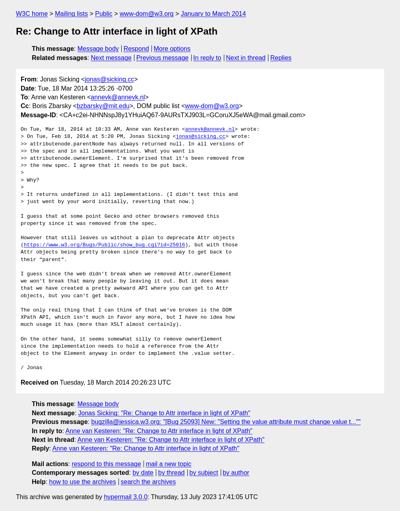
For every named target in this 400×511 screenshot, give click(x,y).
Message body (98, 48)
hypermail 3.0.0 (125, 497)
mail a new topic (169, 464)
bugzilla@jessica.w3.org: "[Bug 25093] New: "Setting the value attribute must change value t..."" (226, 421)
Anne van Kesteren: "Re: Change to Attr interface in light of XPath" (158, 431)
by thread (171, 472)
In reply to (207, 57)
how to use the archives (82, 481)
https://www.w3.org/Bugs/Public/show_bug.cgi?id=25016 (104, 245)
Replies (280, 57)
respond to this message (106, 464)
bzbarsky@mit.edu (103, 106)
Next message (111, 57)
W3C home (32, 13)
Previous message (162, 57)
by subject (203, 472)
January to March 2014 (213, 13)
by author (236, 472)
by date (142, 472)
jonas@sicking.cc (109, 79)
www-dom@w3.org (146, 13)
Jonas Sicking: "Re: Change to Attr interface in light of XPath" (164, 413)
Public (104, 13)
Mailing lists (71, 13)
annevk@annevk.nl (118, 97)
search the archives (148, 481)
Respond (136, 48)
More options (172, 48)
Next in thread (246, 57)
